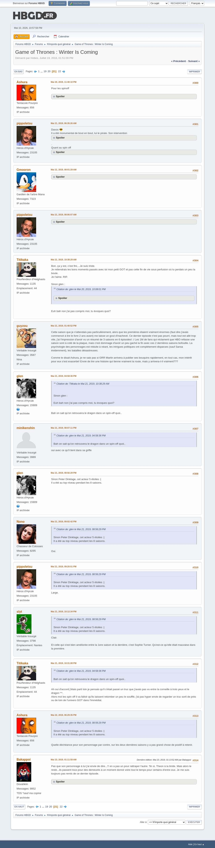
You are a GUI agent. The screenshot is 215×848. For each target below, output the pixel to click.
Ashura (22, 81)
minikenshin (26, 427)
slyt (19, 611)
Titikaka (22, 259)
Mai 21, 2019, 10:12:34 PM (63, 611)
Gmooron (24, 169)
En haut (19, 806)
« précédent (178, 60)
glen (20, 375)
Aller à (143, 821)
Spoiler (60, 95)
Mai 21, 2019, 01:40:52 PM (63, 325)
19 (45, 70)
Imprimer (194, 71)
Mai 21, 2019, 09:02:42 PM (63, 521)
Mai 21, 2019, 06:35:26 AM (63, 123)
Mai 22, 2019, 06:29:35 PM (63, 714)
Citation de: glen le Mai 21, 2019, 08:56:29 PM (81, 529)
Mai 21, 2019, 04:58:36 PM (63, 375)
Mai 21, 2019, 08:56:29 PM (63, 472)
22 (59, 70)
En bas (18, 71)
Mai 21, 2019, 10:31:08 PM (63, 663)
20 (49, 70)
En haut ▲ (199, 844)
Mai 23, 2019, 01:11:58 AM (63, 759)
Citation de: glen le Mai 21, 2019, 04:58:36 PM (81, 435)
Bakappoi (24, 759)
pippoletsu (24, 123)
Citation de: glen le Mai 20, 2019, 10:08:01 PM (81, 289)
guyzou (22, 325)
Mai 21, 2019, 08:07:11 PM (63, 427)
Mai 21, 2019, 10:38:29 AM (63, 259)
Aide (190, 844)
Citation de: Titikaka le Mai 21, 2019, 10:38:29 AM (82, 383)
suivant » (194, 60)
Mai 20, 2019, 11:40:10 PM (63, 81)
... (41, 70)
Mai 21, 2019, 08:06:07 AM (63, 214)
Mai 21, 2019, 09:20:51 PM (63, 566)
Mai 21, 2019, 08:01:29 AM (63, 169)
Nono (21, 521)
